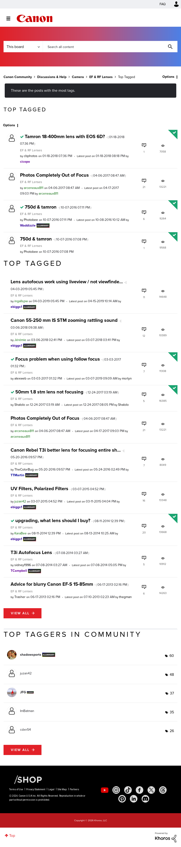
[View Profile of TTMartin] (17, 475)
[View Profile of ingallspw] (21, 301)
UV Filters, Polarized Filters (58, 488)
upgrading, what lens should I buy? (70, 520)
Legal (51, 789)
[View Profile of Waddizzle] (28, 225)
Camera (78, 76)
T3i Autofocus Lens (50, 552)
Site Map (62, 789)
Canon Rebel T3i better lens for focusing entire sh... (67, 453)
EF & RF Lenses (101, 76)
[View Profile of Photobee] (31, 219)
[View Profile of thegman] (125, 596)
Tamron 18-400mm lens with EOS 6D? (72, 139)
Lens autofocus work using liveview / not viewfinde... (68, 284)
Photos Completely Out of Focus (73, 175)
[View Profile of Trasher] (19, 596)
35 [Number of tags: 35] (172, 712)
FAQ (163, 4)
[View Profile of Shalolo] (19, 404)
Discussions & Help (51, 76)
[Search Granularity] (23, 46)
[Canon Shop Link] (25, 779)
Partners (74, 789)
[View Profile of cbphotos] (30, 155)
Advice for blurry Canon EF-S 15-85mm (69, 584)
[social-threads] (163, 790)
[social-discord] (145, 799)
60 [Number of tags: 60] (171, 655)
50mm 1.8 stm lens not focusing (67, 391)
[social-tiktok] (128, 790)
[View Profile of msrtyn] (127, 378)
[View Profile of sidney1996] (22, 565)
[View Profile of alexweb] (20, 378)
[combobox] (110, 46)
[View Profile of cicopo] (25, 161)
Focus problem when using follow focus (66, 362)
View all (20, 613)
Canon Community (34, 18)
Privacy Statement (35, 789)
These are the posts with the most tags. (43, 90)
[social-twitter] (151, 790)
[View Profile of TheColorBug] (24, 469)
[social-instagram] (116, 790)
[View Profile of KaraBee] (20, 533)
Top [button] (12, 835)
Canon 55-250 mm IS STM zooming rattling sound (66, 323)
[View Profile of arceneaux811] (33, 187)
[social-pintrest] (122, 799)
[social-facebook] (139, 790)
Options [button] (168, 76)
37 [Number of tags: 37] (172, 693)
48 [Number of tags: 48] (172, 674)
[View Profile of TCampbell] (19, 570)
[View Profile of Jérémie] (20, 339)
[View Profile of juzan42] (20, 501)
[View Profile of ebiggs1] (16, 306)
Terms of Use (16, 789)
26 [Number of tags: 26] (172, 730)
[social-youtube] (104, 790)
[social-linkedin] (133, 799)
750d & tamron (58, 206)
